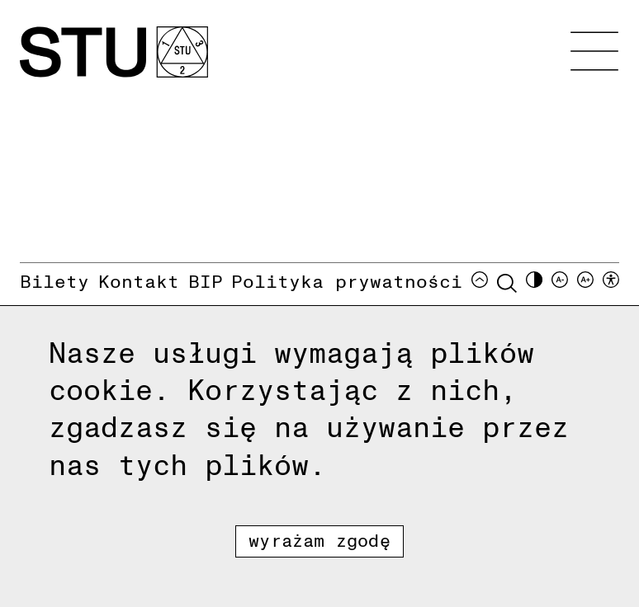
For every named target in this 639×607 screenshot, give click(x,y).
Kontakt (138, 280)
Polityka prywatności (346, 280)
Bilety (54, 280)
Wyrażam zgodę (319, 540)
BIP (205, 280)
